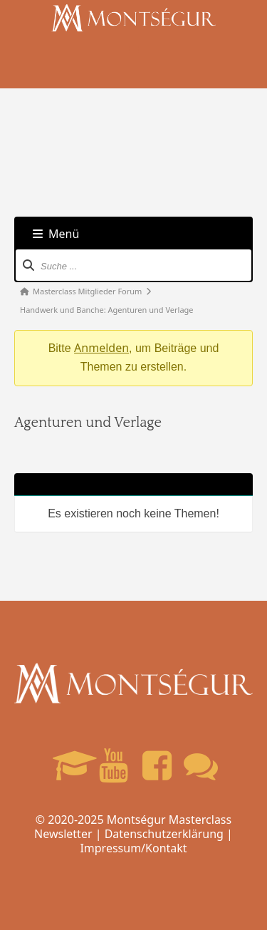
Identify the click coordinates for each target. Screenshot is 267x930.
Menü (56, 234)
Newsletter (63, 834)
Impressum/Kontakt (133, 848)
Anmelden (101, 348)
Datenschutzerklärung (164, 834)
